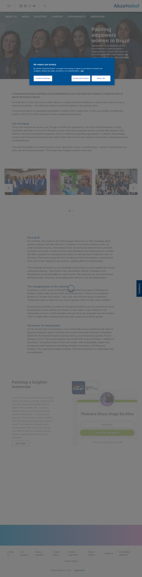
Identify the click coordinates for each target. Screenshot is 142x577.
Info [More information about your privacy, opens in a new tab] (82, 71)
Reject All (101, 78)
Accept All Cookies (81, 78)
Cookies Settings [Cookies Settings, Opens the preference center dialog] (43, 78)
